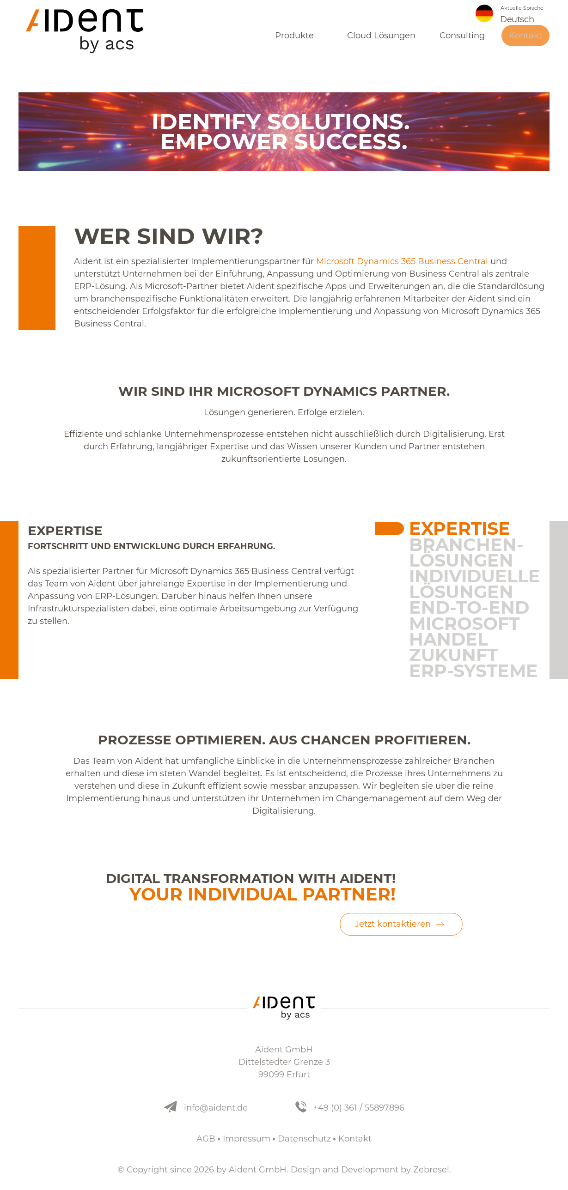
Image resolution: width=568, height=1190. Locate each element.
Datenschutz (304, 1139)
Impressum (246, 1139)
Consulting (462, 40)
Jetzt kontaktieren (393, 924)
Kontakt (525, 40)
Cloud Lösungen (381, 40)
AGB (205, 1139)
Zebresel (431, 1170)
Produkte (294, 40)
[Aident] (87, 32)
